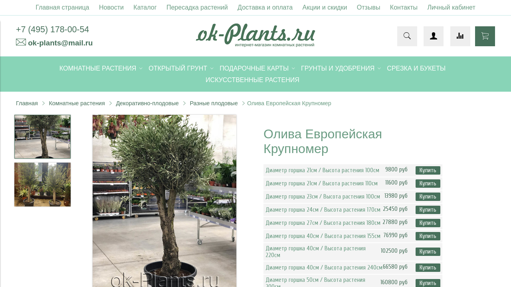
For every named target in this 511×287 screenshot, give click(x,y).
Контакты (404, 7)
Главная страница (62, 7)
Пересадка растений (197, 7)
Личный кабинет (451, 7)
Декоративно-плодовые (147, 103)
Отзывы (368, 7)
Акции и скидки (325, 7)
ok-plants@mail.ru (60, 43)
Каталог (144, 7)
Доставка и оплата (265, 7)
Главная (27, 103)
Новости (111, 7)
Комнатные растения (77, 103)
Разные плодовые (214, 103)
